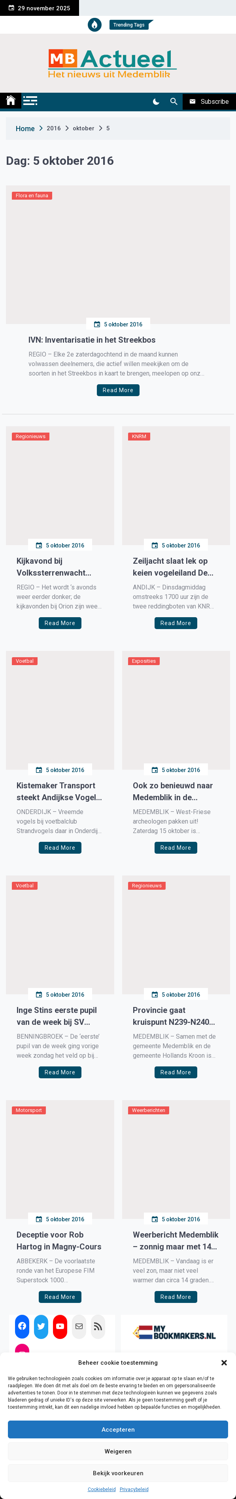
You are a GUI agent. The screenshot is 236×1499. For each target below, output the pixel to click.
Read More (118, 390)
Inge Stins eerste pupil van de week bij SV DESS (57, 1016)
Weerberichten (148, 1110)
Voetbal (25, 661)
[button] (224, 1363)
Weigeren (118, 1451)
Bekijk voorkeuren (118, 1473)
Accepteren (118, 1429)
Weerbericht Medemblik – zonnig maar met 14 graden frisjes (176, 1241)
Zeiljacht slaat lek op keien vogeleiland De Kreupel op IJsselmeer (173, 567)
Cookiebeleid (102, 1489)
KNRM (139, 436)
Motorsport (29, 1110)
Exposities (144, 661)
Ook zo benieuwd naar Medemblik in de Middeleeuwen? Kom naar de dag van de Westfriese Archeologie (176, 792)
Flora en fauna (32, 195)
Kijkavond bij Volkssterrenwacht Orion (51, 567)
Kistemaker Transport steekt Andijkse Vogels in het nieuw (58, 792)
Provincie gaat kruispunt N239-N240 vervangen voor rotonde (171, 1016)
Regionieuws (30, 436)
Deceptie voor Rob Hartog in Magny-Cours (59, 1240)
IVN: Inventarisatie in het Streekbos (92, 340)
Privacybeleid (134, 1489)
